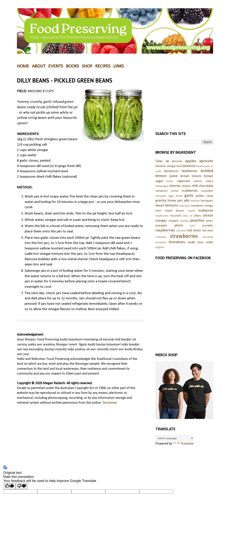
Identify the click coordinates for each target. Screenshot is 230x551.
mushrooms (162, 215)
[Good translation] (9, 486)
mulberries (205, 211)
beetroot (189, 166)
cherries (174, 186)
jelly (186, 201)
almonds (177, 161)
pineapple (161, 225)
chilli (195, 186)
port (192, 225)
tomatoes (177, 242)
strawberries (184, 236)
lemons (171, 205)
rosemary (160, 237)
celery (209, 181)
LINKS (118, 66)
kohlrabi (195, 200)
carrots (197, 181)
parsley (185, 220)
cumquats (160, 196)
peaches (197, 221)
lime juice (184, 205)
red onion (194, 230)
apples (190, 161)
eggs (171, 196)
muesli (191, 210)
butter (170, 181)
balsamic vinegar (165, 166)
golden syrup (204, 195)
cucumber (207, 190)
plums (179, 225)
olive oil (187, 215)
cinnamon (161, 190)
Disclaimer (109, 403)
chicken (186, 186)
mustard (175, 215)
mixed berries (174, 210)
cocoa (174, 190)
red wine (207, 230)
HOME (23, 66)
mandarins (197, 205)
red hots (181, 230)
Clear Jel (162, 161)
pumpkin (207, 225)
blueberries (189, 171)
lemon (159, 206)
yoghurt (159, 247)
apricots (206, 161)
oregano (173, 220)
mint (158, 210)
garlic (189, 196)
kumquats (207, 200)
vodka (209, 242)
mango (208, 205)
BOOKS (72, 66)
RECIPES (102, 66)
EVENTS (55, 66)
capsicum (183, 181)
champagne (161, 186)
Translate (183, 444)
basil (179, 166)
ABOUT (38, 66)
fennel (179, 196)
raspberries (165, 230)
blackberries (171, 171)
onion (208, 215)
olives (197, 215)
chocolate (206, 186)
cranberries (190, 191)
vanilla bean (195, 242)
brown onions (191, 176)
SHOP (87, 66)
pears (209, 220)
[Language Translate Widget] (174, 438)
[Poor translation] (22, 486)
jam (179, 201)
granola (160, 201)
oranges (161, 221)
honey (172, 201)
